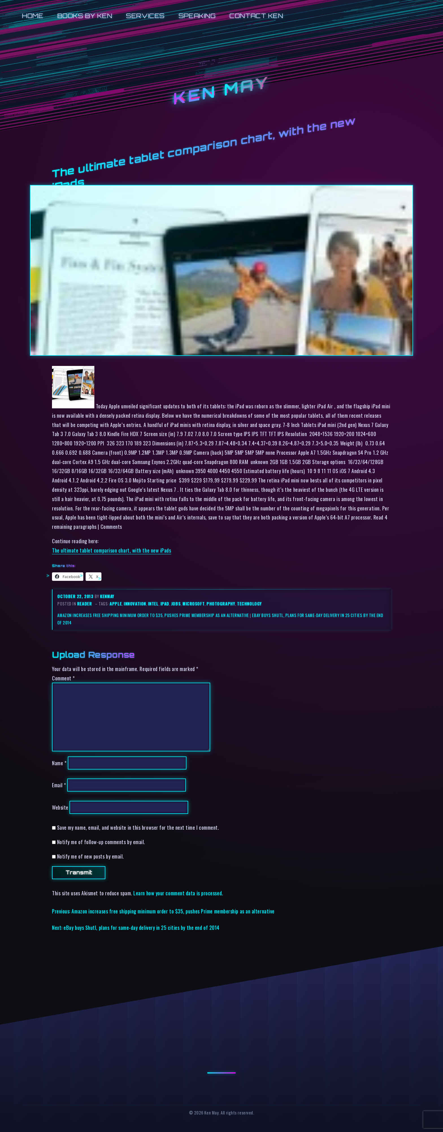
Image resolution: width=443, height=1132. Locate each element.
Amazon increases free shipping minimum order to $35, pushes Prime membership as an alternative (153, 615)
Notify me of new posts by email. (90, 856)
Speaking (197, 16)
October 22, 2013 (75, 596)
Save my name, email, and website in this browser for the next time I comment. (138, 827)
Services (145, 16)
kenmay (107, 596)
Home (32, 16)
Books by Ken (84, 16)
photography (221, 604)
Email (59, 785)
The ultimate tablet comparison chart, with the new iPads (111, 550)
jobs (176, 604)
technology (249, 604)
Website (60, 807)
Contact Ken (256, 16)
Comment (63, 678)
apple (116, 604)
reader (84, 604)
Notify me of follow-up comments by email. (101, 842)
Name (59, 763)
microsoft (194, 604)
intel (153, 604)
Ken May (221, 91)
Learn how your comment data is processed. (178, 893)
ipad (164, 604)
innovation (135, 604)
